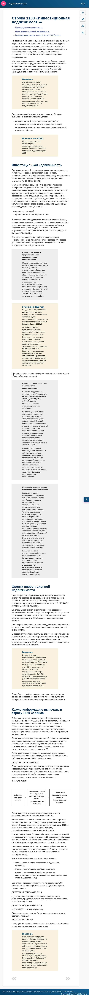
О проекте (65, 994)
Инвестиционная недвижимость (29, 28)
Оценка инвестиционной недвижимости (32, 31)
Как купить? (74, 994)
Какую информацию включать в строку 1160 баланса (38, 35)
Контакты (83, 994)
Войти (83, 4)
